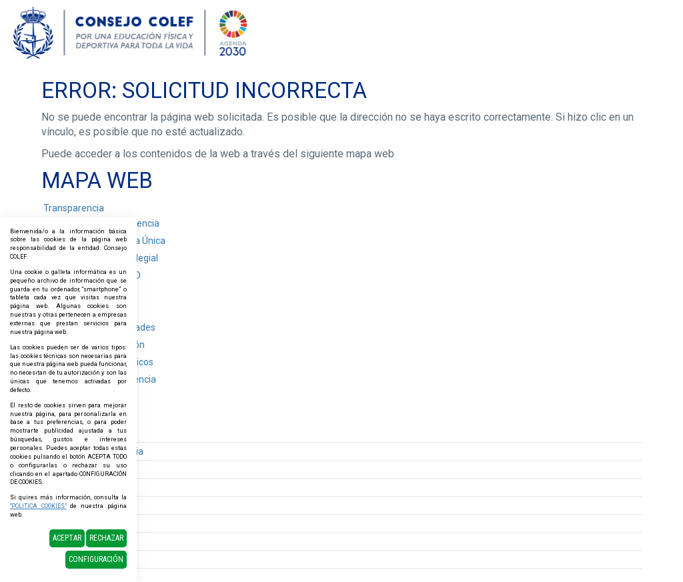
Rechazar (106, 538)
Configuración (96, 559)
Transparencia (73, 208)
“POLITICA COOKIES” (38, 506)
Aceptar (67, 538)
